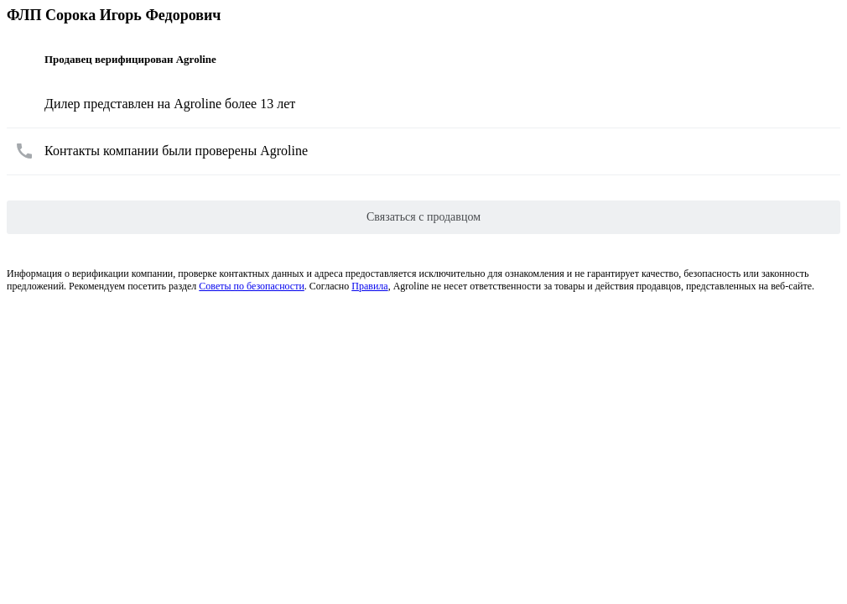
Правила (369, 286)
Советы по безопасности (251, 286)
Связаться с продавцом (423, 217)
